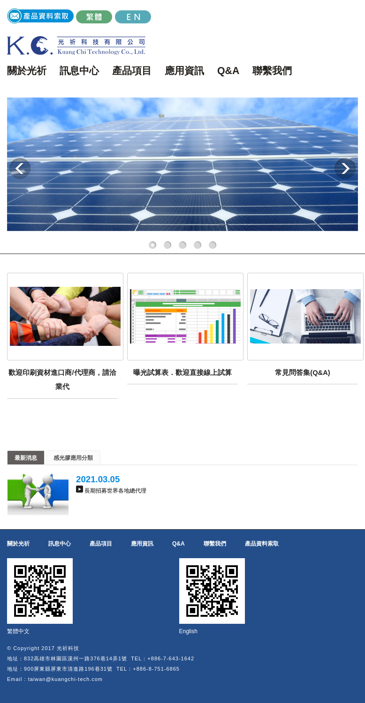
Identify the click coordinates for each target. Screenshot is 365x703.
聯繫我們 (272, 70)
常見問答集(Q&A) (302, 372)
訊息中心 (79, 70)
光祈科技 (68, 648)
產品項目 (132, 70)
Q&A (228, 70)
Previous (19, 168)
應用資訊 (184, 70)
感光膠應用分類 (73, 458)
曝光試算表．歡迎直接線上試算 (182, 372)
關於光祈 (26, 70)
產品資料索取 (262, 543)
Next (345, 168)
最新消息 (26, 458)
